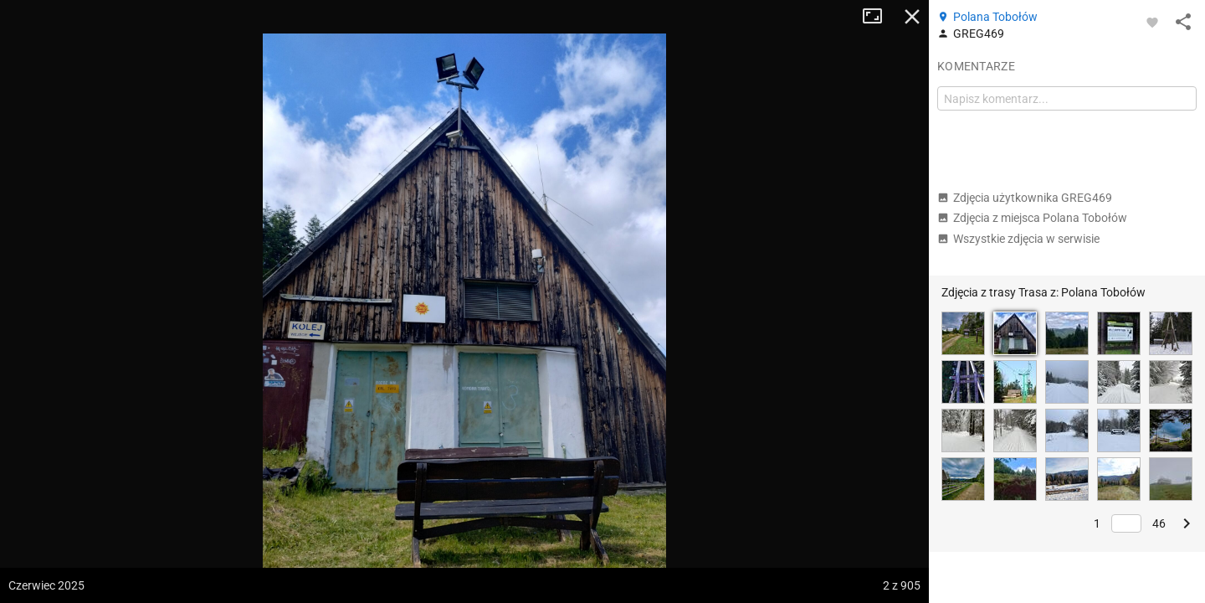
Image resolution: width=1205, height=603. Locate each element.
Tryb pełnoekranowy (878, 17)
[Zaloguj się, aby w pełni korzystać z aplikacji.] (1152, 21)
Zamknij (912, 17)
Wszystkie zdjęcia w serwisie (1018, 238)
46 (1159, 523)
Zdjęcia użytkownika (1024, 197)
